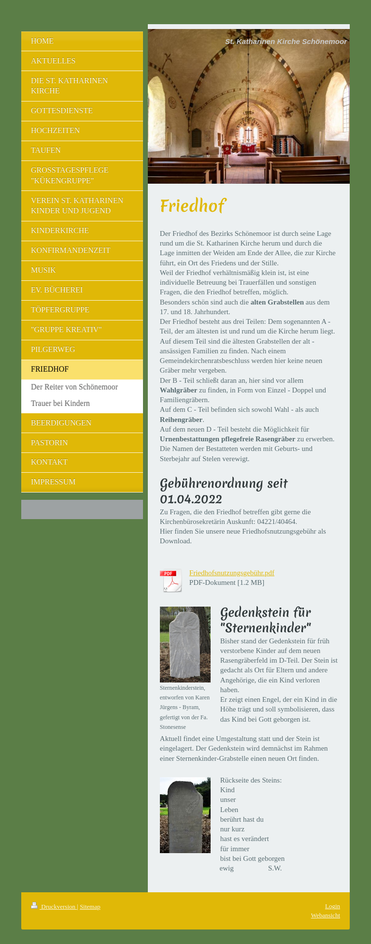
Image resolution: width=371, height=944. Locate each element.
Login (332, 906)
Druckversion (54, 906)
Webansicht (325, 915)
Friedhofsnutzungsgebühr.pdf (231, 573)
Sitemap (90, 906)
